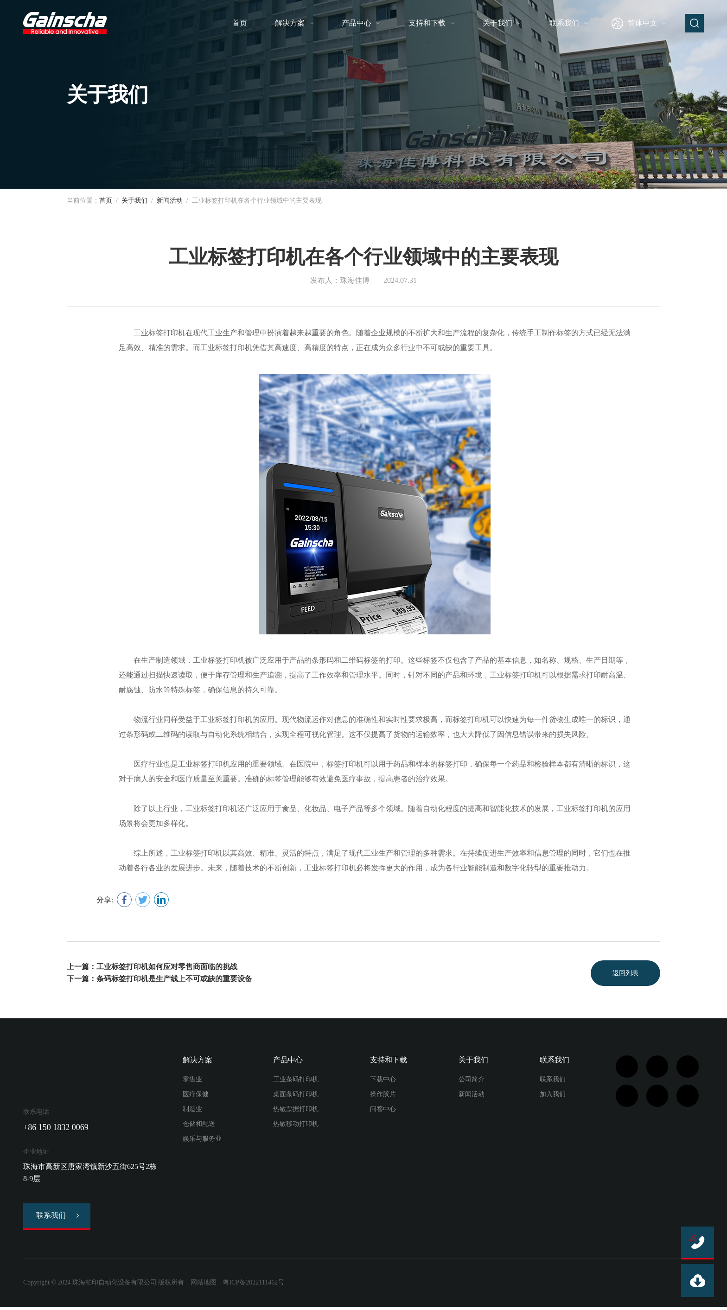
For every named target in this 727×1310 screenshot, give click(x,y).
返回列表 (623, 973)
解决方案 (290, 23)
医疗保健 (196, 1095)
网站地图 (204, 1285)
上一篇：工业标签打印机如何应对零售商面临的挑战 (152, 967)
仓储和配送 (199, 1125)
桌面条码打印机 (296, 1095)
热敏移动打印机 (296, 1125)
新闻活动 (170, 200)
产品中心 (356, 23)
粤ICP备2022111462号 (253, 1285)
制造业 (192, 1110)
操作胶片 (383, 1095)
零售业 (192, 1080)
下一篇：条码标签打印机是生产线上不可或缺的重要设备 (159, 980)
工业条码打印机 (296, 1080)
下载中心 (383, 1080)
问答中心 (383, 1110)
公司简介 (472, 1080)
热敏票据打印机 (296, 1110)
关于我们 (497, 23)
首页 (239, 23)
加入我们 (553, 1095)
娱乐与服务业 (202, 1140)
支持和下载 (427, 23)
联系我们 (564, 23)
